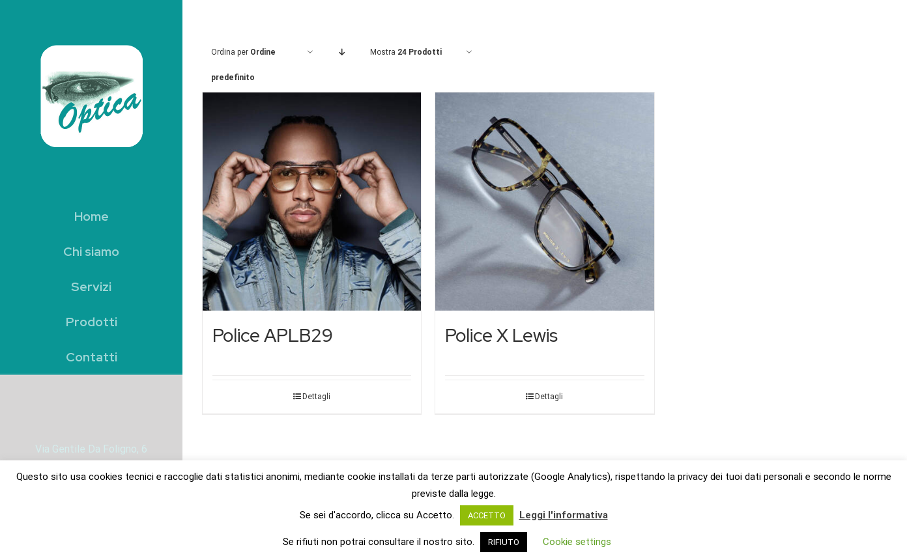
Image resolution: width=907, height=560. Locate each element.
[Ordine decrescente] (341, 52)
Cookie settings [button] (577, 542)
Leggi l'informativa (563, 515)
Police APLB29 (272, 335)
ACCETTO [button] (487, 515)
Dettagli (316, 396)
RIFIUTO (503, 542)
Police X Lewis (501, 335)
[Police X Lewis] (544, 201)
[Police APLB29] (312, 201)
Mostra (406, 52)
